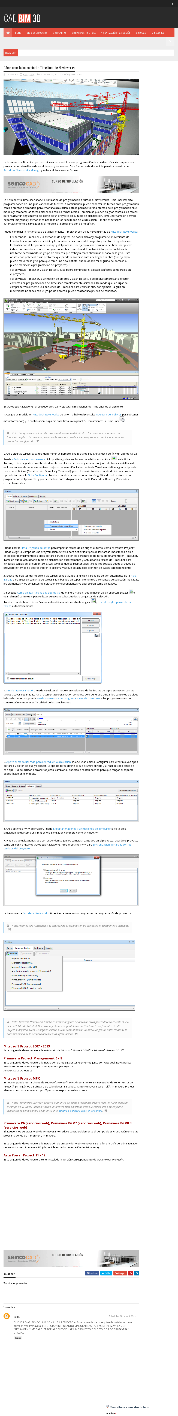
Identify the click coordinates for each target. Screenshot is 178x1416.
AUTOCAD (141, 32)
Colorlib (16, 1411)
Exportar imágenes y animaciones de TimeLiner (82, 832)
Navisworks (47, 74)
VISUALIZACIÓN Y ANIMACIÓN (116, 32)
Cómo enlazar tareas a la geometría (39, 601)
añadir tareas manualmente (40, 465)
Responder (18, 1345)
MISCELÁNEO (158, 32)
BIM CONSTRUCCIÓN (37, 32)
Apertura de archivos (109, 416)
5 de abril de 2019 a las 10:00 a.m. (113, 1323)
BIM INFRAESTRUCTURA (84, 32)
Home (18, 32)
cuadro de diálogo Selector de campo (96, 1115)
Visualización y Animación (68, 74)
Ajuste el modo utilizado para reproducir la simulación (38, 768)
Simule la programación (20, 700)
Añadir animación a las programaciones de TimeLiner (92, 708)
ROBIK (17, 1324)
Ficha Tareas (14, 585)
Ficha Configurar (89, 481)
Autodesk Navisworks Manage (36, 164)
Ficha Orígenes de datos (35, 550)
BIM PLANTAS (59, 32)
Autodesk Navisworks (46, 416)
